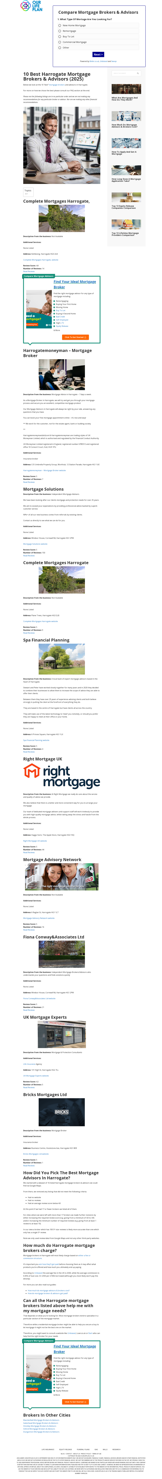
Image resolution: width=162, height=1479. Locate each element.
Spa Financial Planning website (36, 740)
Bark (90, 1333)
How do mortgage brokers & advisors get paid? (48, 1293)
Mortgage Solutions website (35, 544)
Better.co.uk (94, 61)
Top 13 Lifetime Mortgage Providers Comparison (125, 234)
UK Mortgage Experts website (36, 1076)
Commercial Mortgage (74, 42)
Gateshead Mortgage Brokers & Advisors (40, 1423)
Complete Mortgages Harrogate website (40, 621)
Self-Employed (62, 320)
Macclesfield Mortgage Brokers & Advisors (41, 1420)
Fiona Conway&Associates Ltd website (39, 998)
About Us (76, 1454)
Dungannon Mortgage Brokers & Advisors (41, 1432)
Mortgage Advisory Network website (39, 918)
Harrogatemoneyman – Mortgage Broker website (44, 470)
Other (65, 47)
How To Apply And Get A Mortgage (124, 152)
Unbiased (103, 61)
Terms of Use (96, 1454)
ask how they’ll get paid (49, 1264)
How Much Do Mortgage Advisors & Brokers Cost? (125, 125)
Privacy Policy (86, 1454)
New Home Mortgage (73, 25)
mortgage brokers (57, 85)
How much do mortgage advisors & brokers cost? (49, 1290)
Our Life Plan (31, 5)
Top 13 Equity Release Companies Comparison (124, 207)
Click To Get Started (74, 337)
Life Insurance (29, 1064)
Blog (63, 1454)
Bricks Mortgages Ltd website (36, 1154)
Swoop (114, 61)
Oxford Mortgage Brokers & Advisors (39, 1429)
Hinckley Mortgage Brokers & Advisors (39, 1426)
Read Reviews (29, 271)
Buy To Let (67, 36)
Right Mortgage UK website (35, 841)
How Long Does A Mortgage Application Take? (126, 180)
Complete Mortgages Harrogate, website (40, 260)
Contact (69, 1454)
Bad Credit (60, 316)
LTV (62, 323)
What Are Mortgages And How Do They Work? (125, 98)
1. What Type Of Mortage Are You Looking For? (85, 19)
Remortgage (68, 30)
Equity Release (62, 326)
